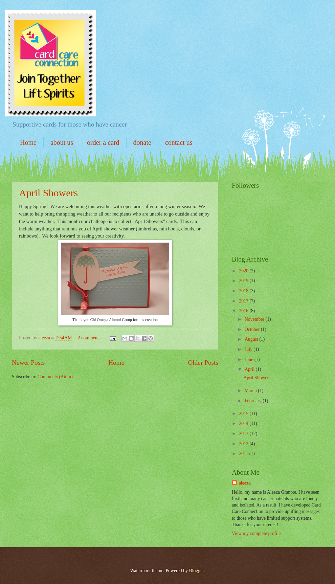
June (249, 359)
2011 (244, 453)
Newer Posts (28, 362)
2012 (244, 443)
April (250, 369)
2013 (244, 433)
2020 (244, 270)
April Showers (48, 192)
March (251, 390)
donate (142, 142)
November (255, 319)
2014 (244, 423)
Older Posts (203, 362)
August (252, 339)
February (254, 400)
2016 (244, 310)
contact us (179, 142)
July (249, 349)
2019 (244, 280)
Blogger (196, 570)
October (253, 329)
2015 (244, 413)
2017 (244, 301)
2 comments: (90, 337)
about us (61, 142)
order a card (103, 142)
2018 (244, 290)
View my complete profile (256, 533)
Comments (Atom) (55, 376)
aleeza (245, 483)
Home (28, 142)
